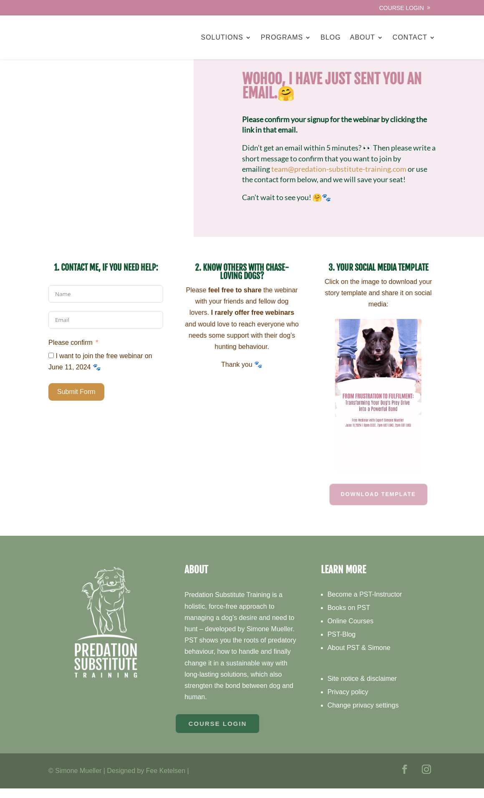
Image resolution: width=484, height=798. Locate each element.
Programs (282, 37)
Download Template (378, 504)
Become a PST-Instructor (365, 604)
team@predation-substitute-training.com (338, 178)
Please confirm (70, 352)
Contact (410, 37)
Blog (330, 37)
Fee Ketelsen (165, 780)
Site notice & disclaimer (362, 688)
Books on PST (349, 617)
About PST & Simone (359, 657)
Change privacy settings (363, 714)
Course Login (401, 8)
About (362, 37)
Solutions (222, 37)
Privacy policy (348, 701)
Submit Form (76, 401)
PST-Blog (342, 644)
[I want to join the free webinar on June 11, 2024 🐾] (51, 365)
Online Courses (350, 631)
